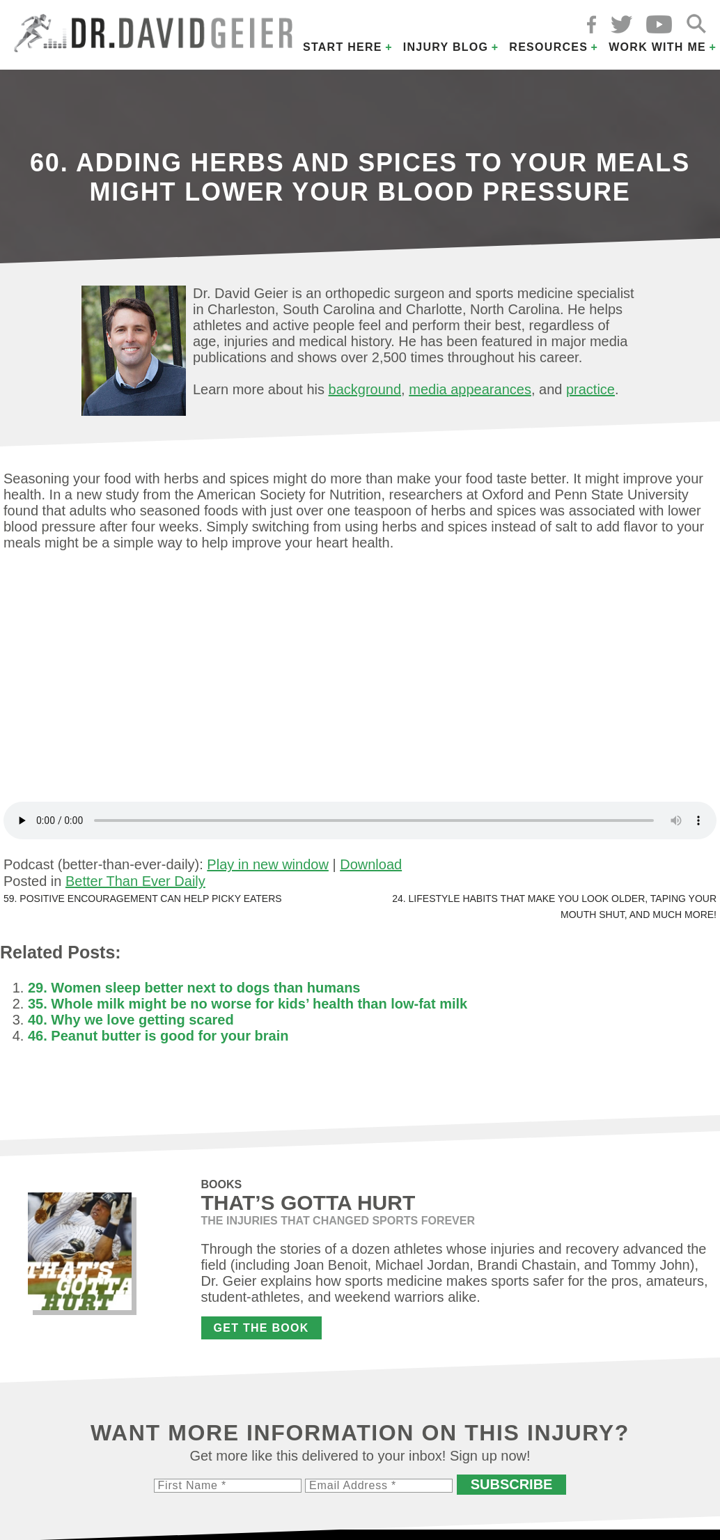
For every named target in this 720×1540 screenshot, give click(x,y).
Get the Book (261, 1328)
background (365, 389)
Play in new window (268, 864)
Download (371, 864)
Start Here (342, 47)
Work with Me (657, 47)
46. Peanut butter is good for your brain (158, 1035)
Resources (548, 47)
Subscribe (512, 1484)
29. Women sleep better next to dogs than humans (194, 987)
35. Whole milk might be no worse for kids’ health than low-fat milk (247, 1003)
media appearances (470, 389)
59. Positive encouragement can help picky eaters (142, 898)
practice (590, 389)
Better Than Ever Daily (135, 881)
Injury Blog (446, 47)
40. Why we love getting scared (131, 1019)
